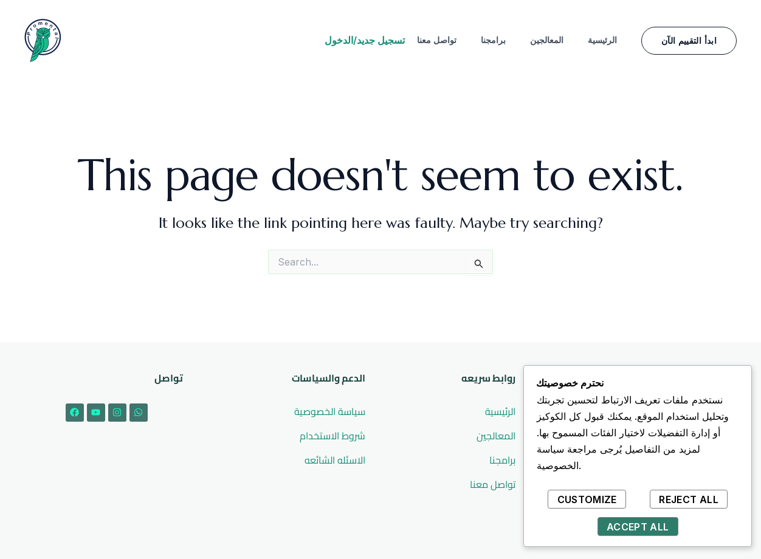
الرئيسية (602, 40)
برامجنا (493, 40)
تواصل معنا (436, 40)
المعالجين (546, 40)
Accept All (638, 527)
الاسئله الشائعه (335, 460)
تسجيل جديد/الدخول (365, 40)
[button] (689, 41)
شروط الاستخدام (332, 436)
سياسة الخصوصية (329, 411)
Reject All (688, 499)
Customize (587, 499)
